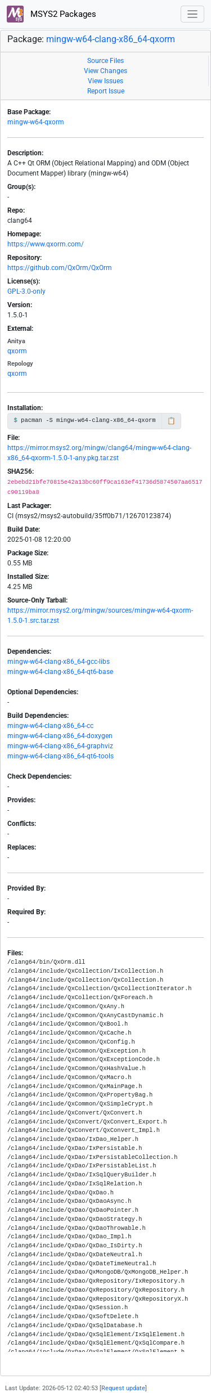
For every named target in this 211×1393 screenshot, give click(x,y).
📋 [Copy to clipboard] (171, 421)
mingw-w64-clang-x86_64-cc (50, 726)
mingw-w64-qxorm (35, 122)
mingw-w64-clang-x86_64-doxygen (60, 736)
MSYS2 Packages (51, 14)
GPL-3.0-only (26, 291)
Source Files (105, 61)
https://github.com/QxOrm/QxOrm (59, 268)
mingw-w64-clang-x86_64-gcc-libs (58, 662)
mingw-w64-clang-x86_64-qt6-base (60, 672)
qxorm (17, 351)
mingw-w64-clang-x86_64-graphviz (60, 746)
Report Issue (105, 91)
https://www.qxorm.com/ (45, 244)
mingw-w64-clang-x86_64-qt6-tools (60, 756)
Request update (123, 1388)
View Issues (105, 81)
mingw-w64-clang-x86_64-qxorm (110, 39)
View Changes (105, 71)
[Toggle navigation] (193, 14)
